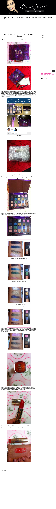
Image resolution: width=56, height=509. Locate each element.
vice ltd (4, 465)
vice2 (11, 465)
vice (2, 465)
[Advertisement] (28, 25)
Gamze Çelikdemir (9, 464)
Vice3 (14, 465)
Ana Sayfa (42, 37)
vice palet (8, 465)
